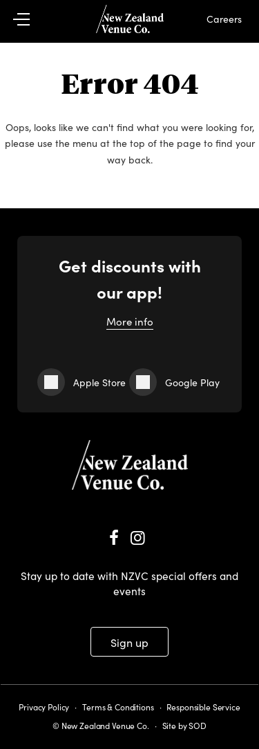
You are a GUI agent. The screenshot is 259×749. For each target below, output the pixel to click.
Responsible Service (203, 706)
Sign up (129, 642)
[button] (29, 19)
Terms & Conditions (117, 706)
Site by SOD (184, 725)
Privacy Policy (44, 706)
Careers (224, 19)
